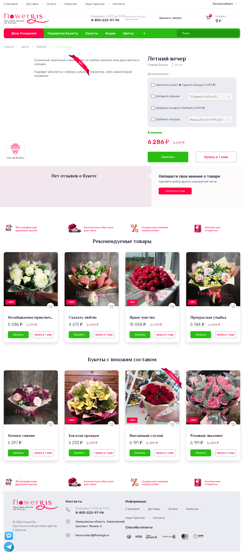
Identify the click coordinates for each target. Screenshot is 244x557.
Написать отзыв (175, 191)
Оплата (51, 4)
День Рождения (23, 33)
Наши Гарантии (94, 4)
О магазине (11, 4)
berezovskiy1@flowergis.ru (92, 535)
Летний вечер (63, 46)
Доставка (32, 4)
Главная (9, 46)
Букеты (92, 33)
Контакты (119, 4)
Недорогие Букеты (63, 33)
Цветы (128, 33)
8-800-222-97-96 (105, 20)
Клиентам (71, 4)
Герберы (41, 46)
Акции (110, 33)
